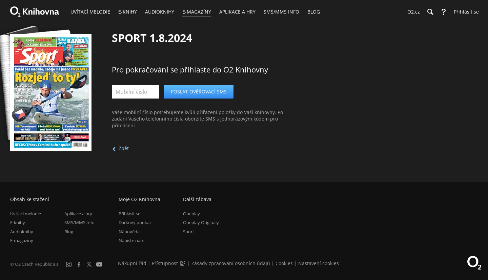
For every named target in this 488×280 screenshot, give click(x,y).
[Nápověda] (443, 12)
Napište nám (131, 240)
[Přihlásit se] (464, 12)
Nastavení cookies (318, 263)
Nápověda (129, 232)
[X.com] (89, 264)
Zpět (124, 148)
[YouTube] (99, 264)
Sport (188, 232)
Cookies (284, 263)
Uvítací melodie (25, 214)
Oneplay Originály (201, 222)
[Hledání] (430, 12)
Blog (68, 232)
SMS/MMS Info (79, 222)
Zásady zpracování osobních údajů (230, 263)
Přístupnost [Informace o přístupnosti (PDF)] (165, 263)
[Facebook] (79, 264)
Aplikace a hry (78, 214)
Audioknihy (21, 232)
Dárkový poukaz (135, 222)
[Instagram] (69, 264)
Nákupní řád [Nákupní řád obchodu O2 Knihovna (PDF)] (132, 263)
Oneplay (191, 214)
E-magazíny (21, 240)
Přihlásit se (129, 214)
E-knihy (17, 222)
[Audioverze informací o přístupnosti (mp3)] (183, 263)
